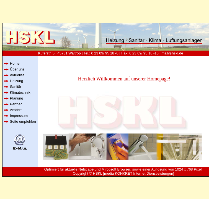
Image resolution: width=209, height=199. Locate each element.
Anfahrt (16, 110)
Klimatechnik (20, 92)
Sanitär (15, 87)
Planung (16, 98)
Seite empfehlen (23, 121)
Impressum (19, 116)
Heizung (16, 81)
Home (15, 63)
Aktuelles (17, 75)
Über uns (17, 69)
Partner (16, 104)
